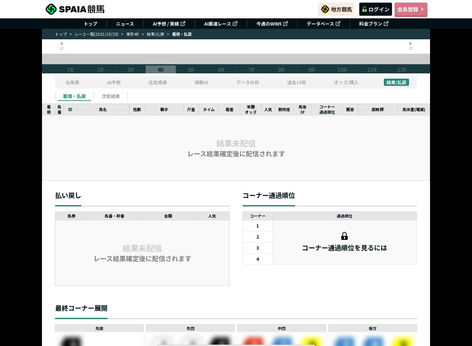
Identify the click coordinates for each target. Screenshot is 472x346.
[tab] (74, 96)
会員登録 (411, 9)
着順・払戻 (74, 96)
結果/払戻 (155, 34)
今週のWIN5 (272, 23)
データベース (324, 23)
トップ (90, 23)
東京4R (132, 34)
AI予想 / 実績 (169, 23)
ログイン (375, 9)
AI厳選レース (221, 23)
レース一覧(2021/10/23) (96, 34)
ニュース (125, 23)
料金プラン (374, 23)
